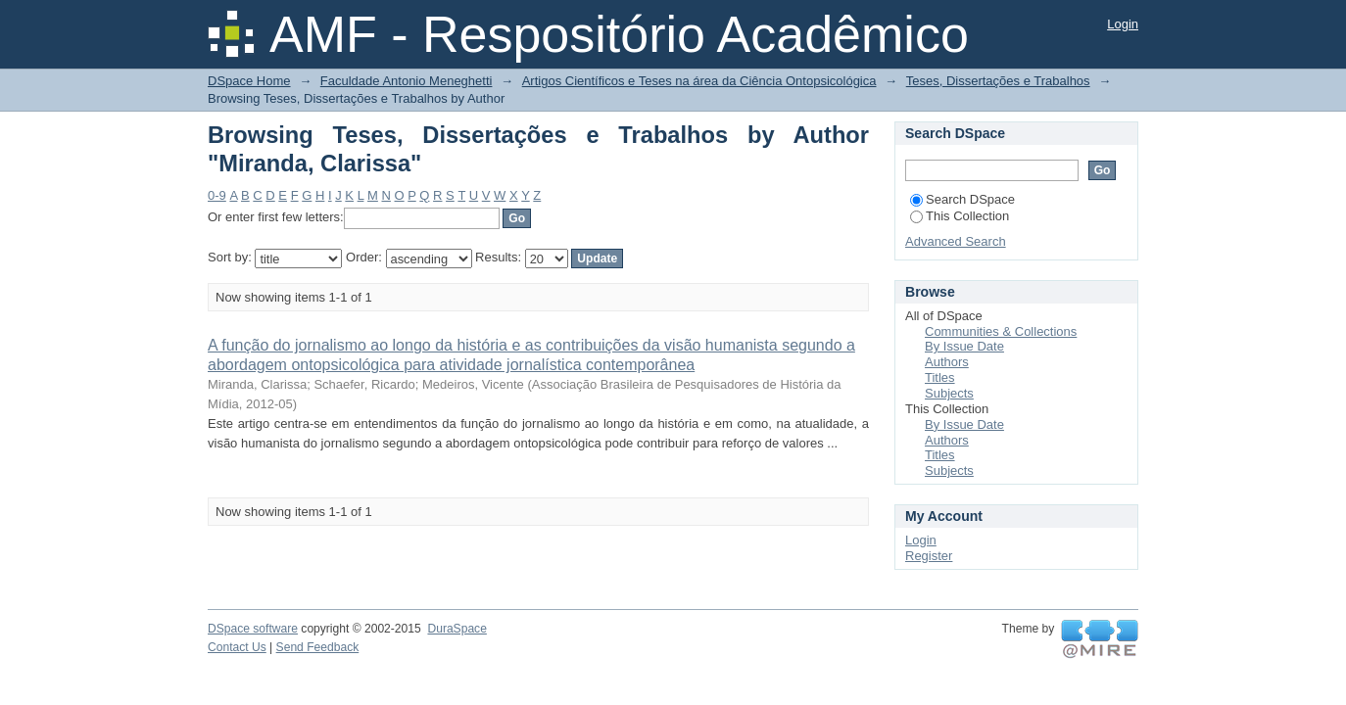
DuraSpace (456, 628)
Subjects (949, 393)
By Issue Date (964, 346)
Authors (947, 361)
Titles (940, 377)
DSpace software (253, 628)
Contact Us (237, 647)
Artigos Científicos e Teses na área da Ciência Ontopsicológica (699, 80)
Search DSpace (962, 199)
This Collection (959, 216)
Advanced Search (955, 241)
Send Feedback (318, 647)
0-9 (217, 195)
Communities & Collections (1001, 331)
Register (928, 555)
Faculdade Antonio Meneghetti (406, 80)
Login (1122, 24)
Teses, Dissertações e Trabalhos (998, 80)
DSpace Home (249, 80)
